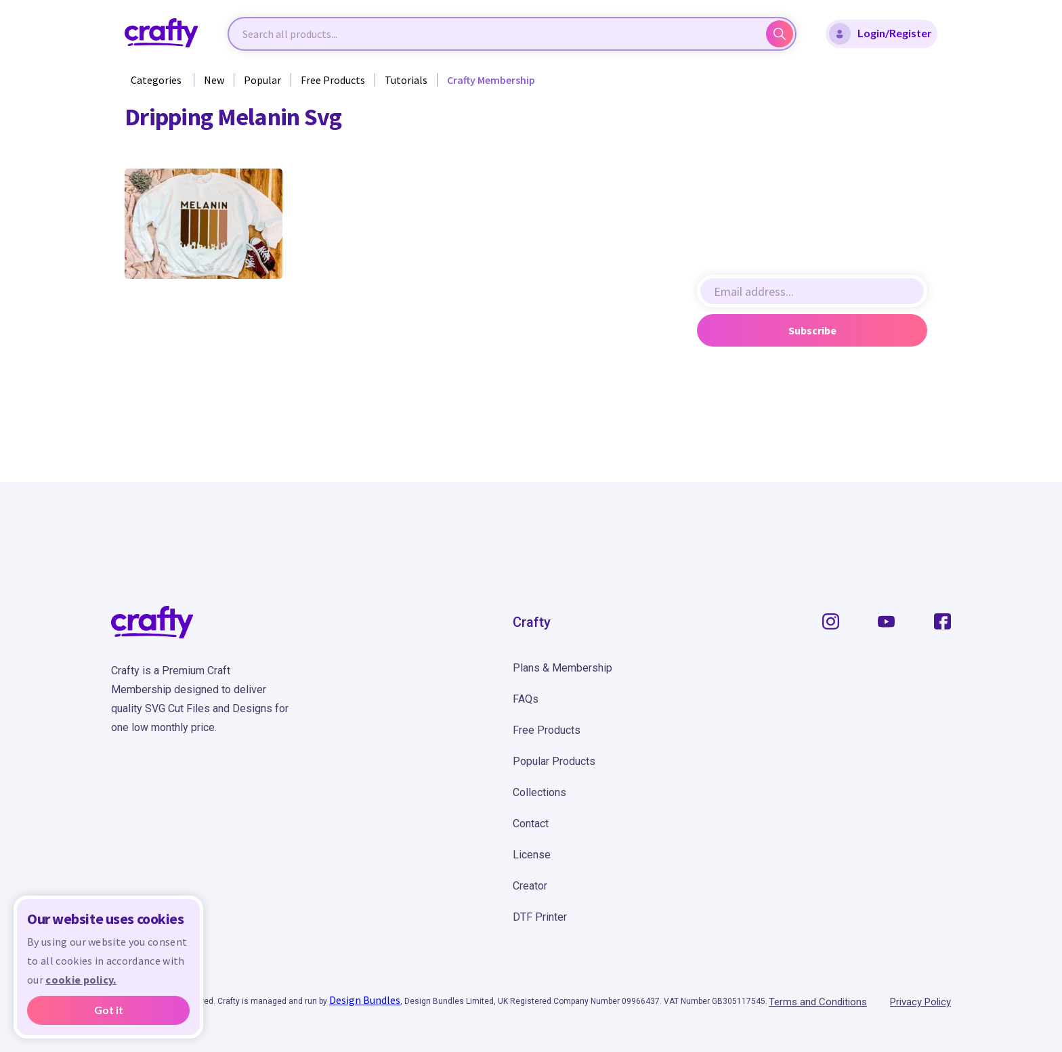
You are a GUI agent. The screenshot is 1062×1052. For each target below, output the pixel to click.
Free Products (333, 80)
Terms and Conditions (818, 1002)
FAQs (525, 699)
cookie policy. (80, 979)
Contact (531, 823)
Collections (539, 792)
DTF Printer (540, 917)
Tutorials (406, 80)
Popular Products (554, 761)
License (532, 854)
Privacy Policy (920, 1002)
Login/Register (880, 34)
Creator (530, 885)
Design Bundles (364, 1000)
